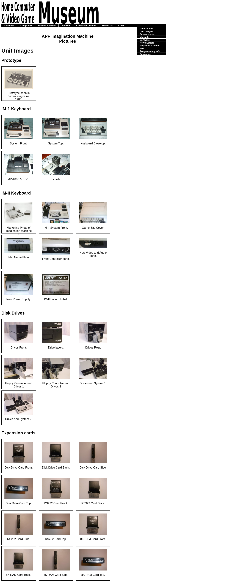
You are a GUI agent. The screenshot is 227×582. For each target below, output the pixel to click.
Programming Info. (150, 51)
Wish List (107, 25)
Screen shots (147, 34)
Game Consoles (47, 25)
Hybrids (66, 25)
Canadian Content (86, 25)
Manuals (144, 37)
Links (121, 25)
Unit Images (146, 31)
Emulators (145, 54)
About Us (9, 25)
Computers (26, 25)
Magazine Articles (149, 45)
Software (145, 40)
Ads (142, 48)
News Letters (147, 42)
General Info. (147, 28)
